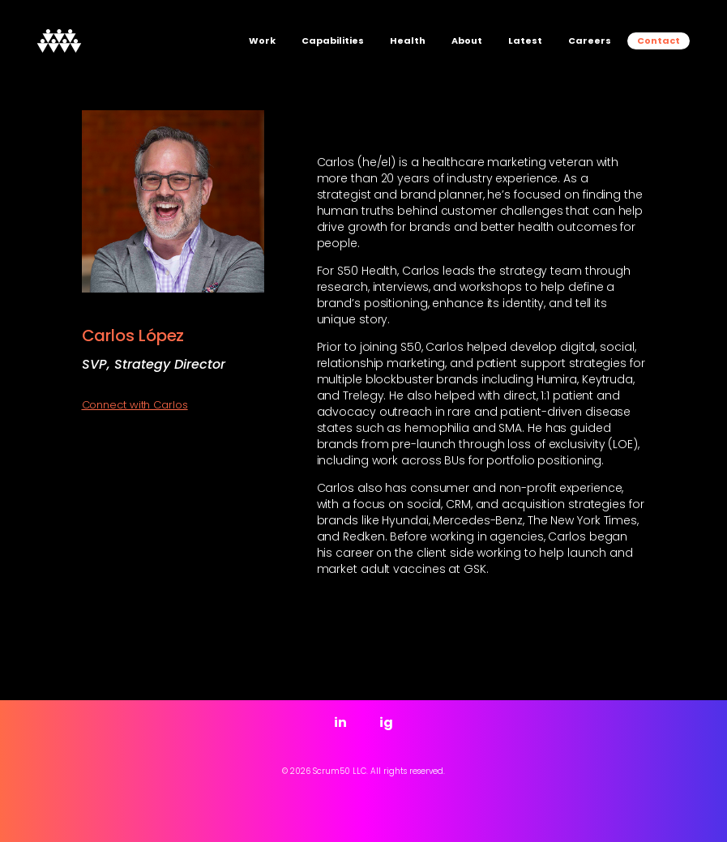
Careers (589, 40)
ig (386, 722)
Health (408, 40)
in (340, 722)
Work (262, 40)
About (466, 40)
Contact (658, 40)
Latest (525, 40)
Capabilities (332, 40)
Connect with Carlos (135, 405)
